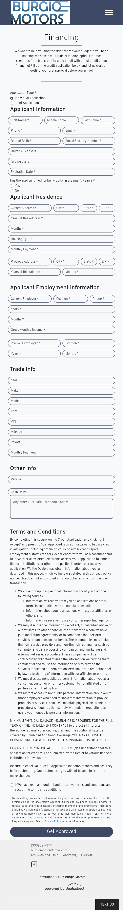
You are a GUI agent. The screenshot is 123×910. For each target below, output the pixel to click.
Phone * (17, 131)
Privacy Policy (53, 821)
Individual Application (30, 98)
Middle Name (56, 120)
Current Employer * (25, 299)
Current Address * (24, 208)
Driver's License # (24, 151)
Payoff (15, 442)
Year (14, 380)
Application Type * (23, 93)
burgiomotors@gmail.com (49, 851)
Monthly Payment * (25, 249)
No (17, 191)
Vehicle (16, 480)
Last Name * (92, 120)
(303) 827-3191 (42, 846)
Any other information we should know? (41, 502)
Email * (70, 131)
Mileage (16, 432)
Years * (16, 309)
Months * (17, 229)
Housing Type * (22, 239)
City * (60, 208)
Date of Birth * (21, 141)
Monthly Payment (23, 453)
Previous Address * (24, 262)
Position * (63, 299)
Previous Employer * (25, 343)
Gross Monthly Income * (28, 330)
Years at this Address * (27, 219)
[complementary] (111, 898)
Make (14, 391)
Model (15, 401)
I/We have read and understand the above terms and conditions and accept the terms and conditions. (63, 787)
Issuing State (20, 162)
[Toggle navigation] (109, 12)
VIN (13, 422)
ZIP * (105, 208)
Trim (14, 411)
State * (89, 208)
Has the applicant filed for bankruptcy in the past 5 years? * (52, 181)
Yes (17, 186)
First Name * (20, 120)
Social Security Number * (83, 141)
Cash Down (19, 492)
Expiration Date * (23, 172)
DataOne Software (74, 898)
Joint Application (27, 103)
